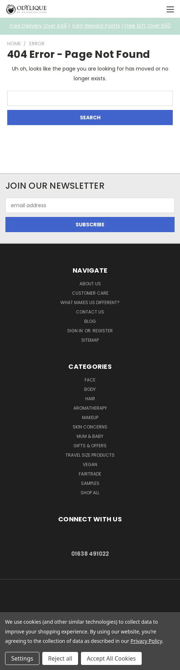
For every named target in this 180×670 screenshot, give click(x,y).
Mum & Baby (90, 436)
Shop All (90, 493)
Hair (90, 399)
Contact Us (90, 312)
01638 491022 (90, 554)
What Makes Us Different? (90, 302)
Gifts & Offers (90, 446)
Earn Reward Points (96, 25)
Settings (22, 658)
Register (103, 331)
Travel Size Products (90, 455)
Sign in (75, 331)
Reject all (60, 658)
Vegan (90, 464)
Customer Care (90, 293)
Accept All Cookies (111, 658)
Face (90, 380)
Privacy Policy (146, 640)
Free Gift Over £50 (147, 25)
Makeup (90, 417)
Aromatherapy (90, 408)
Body (90, 389)
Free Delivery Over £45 (38, 25)
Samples (90, 483)
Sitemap (90, 340)
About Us (90, 284)
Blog (90, 321)
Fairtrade (90, 474)
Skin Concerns (90, 427)
